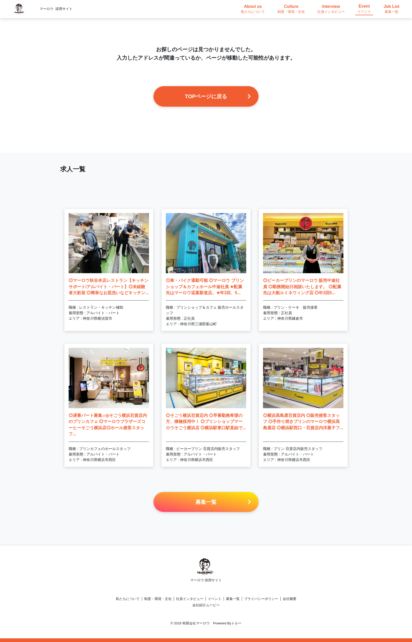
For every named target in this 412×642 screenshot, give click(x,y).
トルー (236, 623)
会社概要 (289, 599)
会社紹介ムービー (206, 605)
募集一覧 (233, 599)
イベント (215, 599)
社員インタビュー (189, 599)
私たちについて (128, 599)
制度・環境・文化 (158, 599)
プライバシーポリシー (261, 599)
